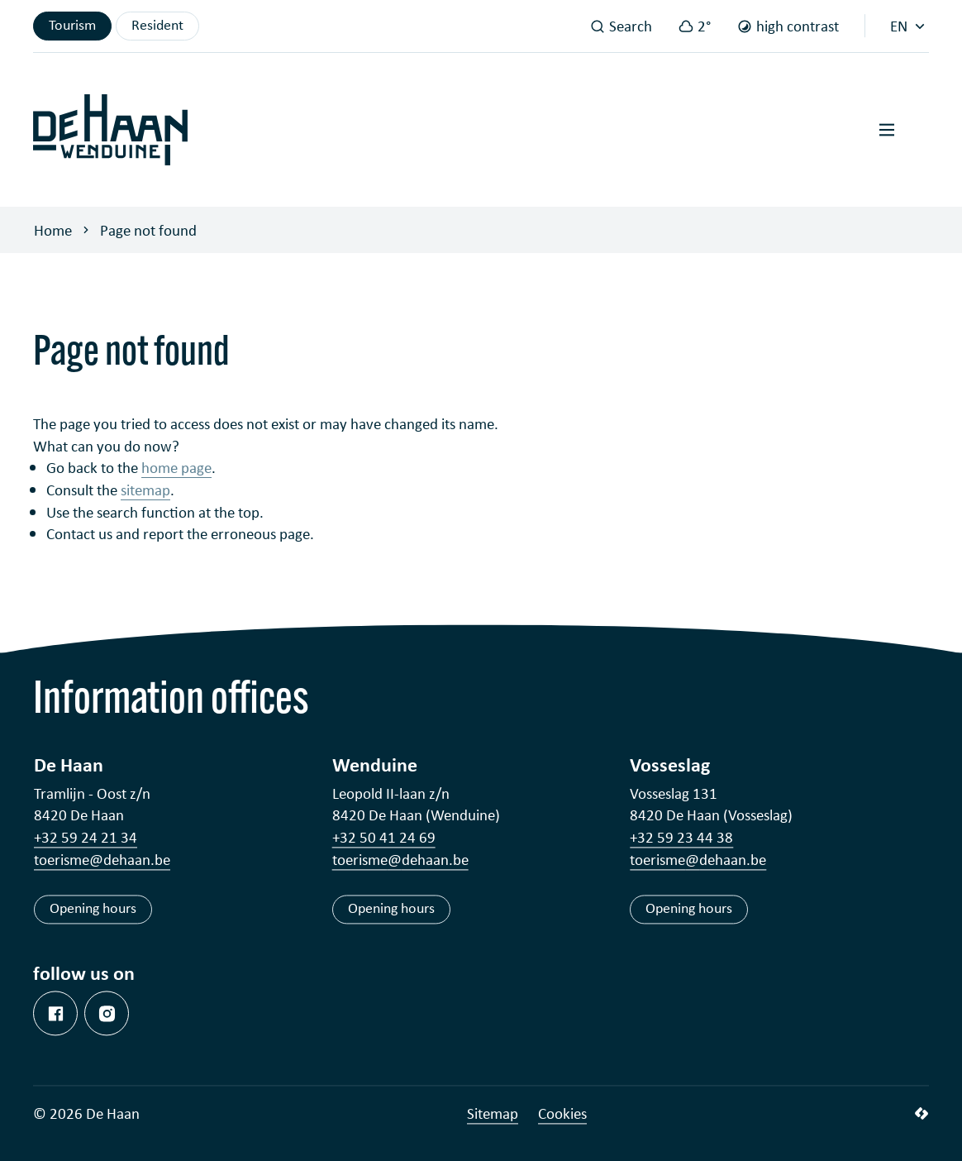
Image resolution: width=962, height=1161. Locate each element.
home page (176, 467)
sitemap (145, 489)
